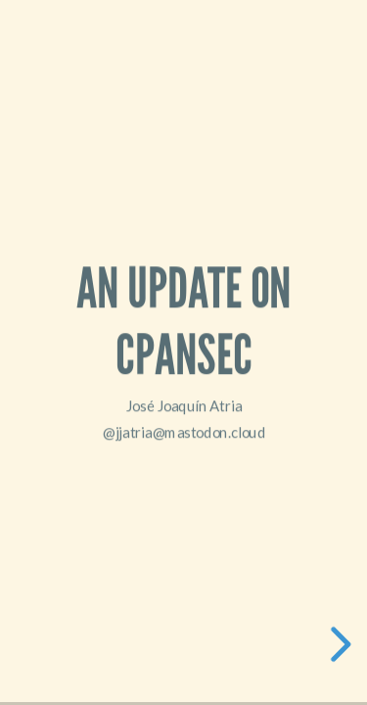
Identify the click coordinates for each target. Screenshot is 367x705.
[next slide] (337, 644)
